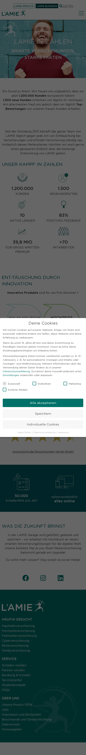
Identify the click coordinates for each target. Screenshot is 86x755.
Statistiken (42, 382)
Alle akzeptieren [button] (43, 402)
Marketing (72, 382)
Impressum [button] (63, 431)
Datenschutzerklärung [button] (45, 431)
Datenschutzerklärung (16, 370)
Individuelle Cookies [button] (43, 423)
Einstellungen (11, 374)
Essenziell (11, 382)
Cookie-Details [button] (24, 431)
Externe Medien (15, 388)
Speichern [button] (43, 413)
